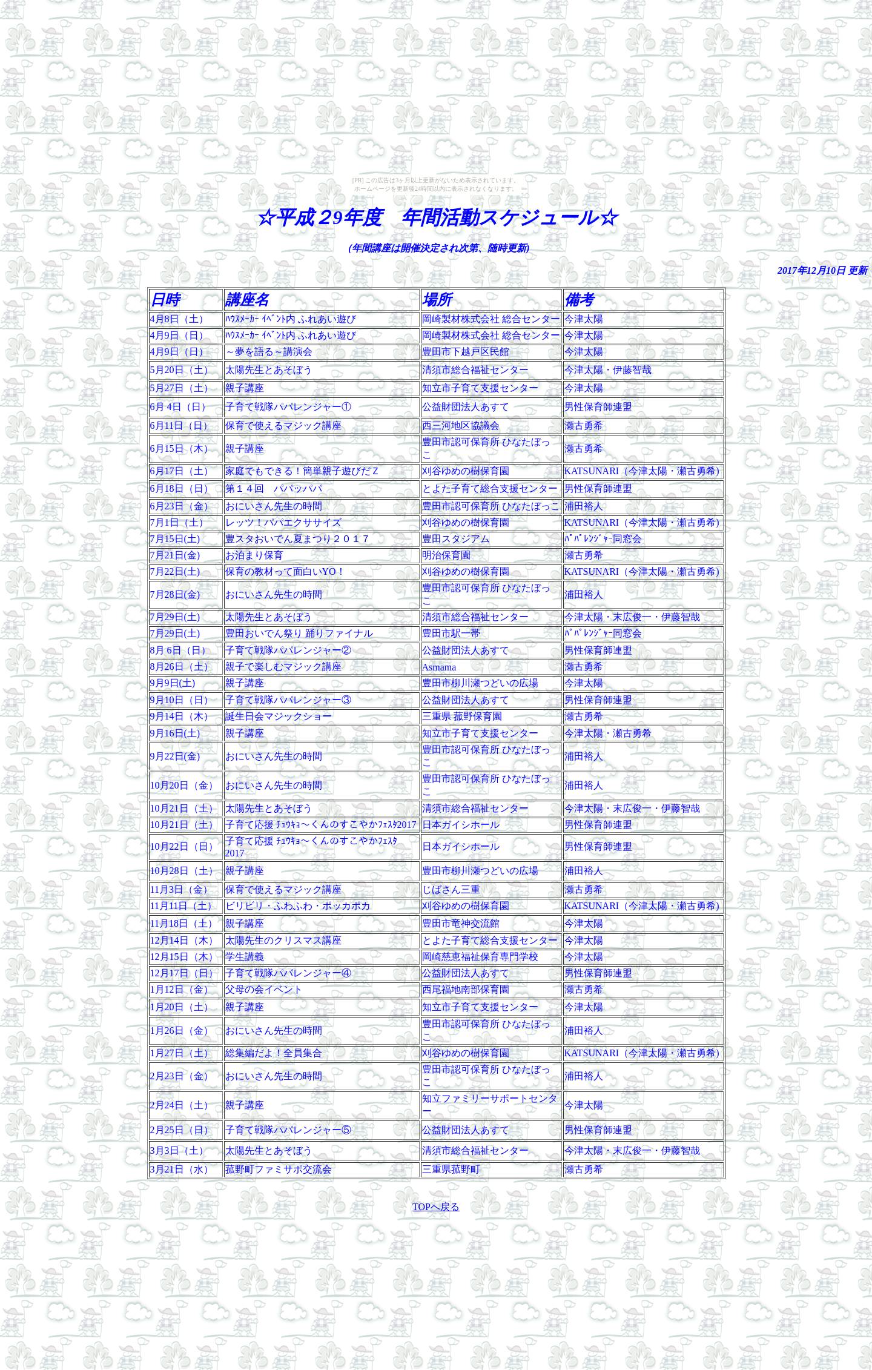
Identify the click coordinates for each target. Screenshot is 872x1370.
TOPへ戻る (436, 1207)
